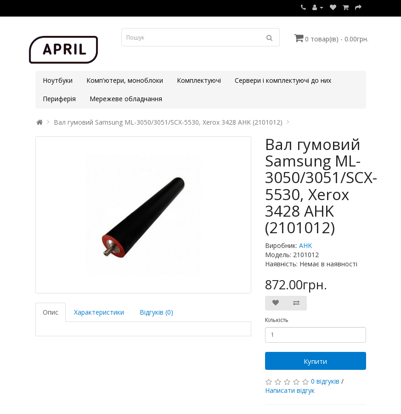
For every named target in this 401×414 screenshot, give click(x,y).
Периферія (59, 98)
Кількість (276, 320)
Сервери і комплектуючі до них (283, 80)
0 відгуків (325, 381)
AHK (305, 245)
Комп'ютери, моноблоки (124, 80)
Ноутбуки (58, 80)
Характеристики (99, 312)
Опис (50, 312)
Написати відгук (290, 390)
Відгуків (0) (156, 312)
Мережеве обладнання (126, 98)
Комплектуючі (199, 80)
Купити (315, 361)
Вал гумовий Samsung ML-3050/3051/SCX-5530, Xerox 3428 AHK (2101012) (168, 122)
